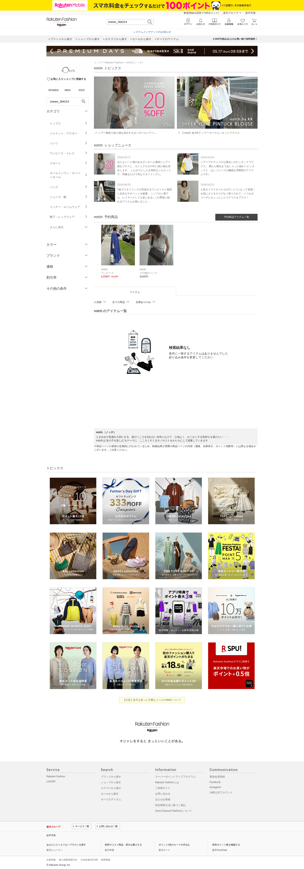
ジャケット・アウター (69, 133)
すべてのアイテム (111, 798)
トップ (98, 62)
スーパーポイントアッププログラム (175, 776)
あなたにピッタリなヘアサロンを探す (66, 844)
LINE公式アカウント (221, 791)
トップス (69, 123)
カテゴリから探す (111, 787)
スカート (69, 163)
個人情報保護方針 (68, 859)
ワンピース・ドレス (69, 153)
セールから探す (110, 793)
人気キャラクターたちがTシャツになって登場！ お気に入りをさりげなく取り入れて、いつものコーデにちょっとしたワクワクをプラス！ (228, 193)
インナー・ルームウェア (69, 207)
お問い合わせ (162, 793)
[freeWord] (67, 101)
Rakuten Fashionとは (167, 781)
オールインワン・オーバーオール (69, 175)
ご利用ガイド (162, 787)
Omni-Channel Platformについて (173, 810)
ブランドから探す (111, 776)
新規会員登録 (217, 776)
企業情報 (51, 859)
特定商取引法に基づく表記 (170, 804)
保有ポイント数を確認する (226, 844)
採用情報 (105, 859)
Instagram (215, 786)
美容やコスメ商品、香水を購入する (123, 844)
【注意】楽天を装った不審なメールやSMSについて (152, 699)
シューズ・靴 (69, 197)
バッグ (69, 187)
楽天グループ (230, 12)
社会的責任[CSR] (89, 859)
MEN (68, 90)
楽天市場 (250, 12)
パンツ (69, 143)
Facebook (215, 781)
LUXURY (51, 780)
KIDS (82, 90)
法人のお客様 (162, 798)
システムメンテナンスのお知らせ (152, 31)
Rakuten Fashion (113, 62)
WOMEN (53, 90)
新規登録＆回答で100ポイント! (201, 12)
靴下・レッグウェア (69, 217)
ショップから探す (111, 781)
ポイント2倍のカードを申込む (174, 844)
